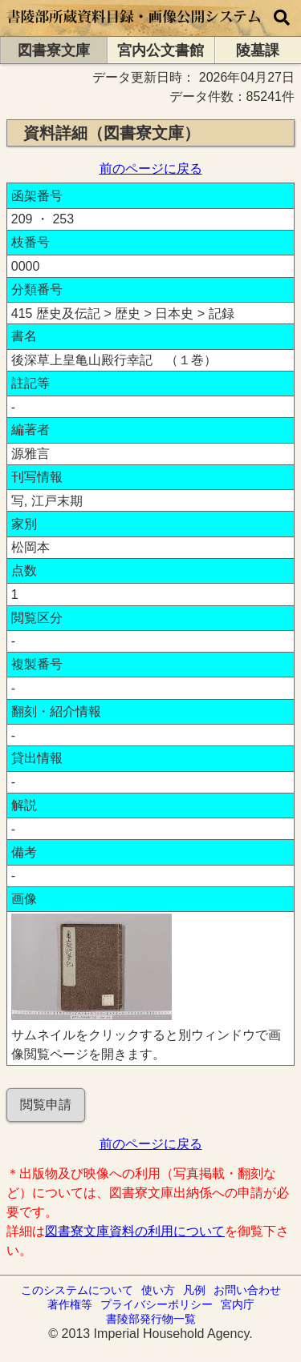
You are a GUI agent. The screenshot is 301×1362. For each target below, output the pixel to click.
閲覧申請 (45, 1104)
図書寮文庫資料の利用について (135, 1231)
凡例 (194, 1290)
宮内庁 (237, 1304)
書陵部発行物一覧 (151, 1318)
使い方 (158, 1290)
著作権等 (69, 1304)
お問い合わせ (247, 1290)
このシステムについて (77, 1290)
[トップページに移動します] (134, 28)
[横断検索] (281, 18)
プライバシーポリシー (156, 1304)
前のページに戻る (151, 168)
